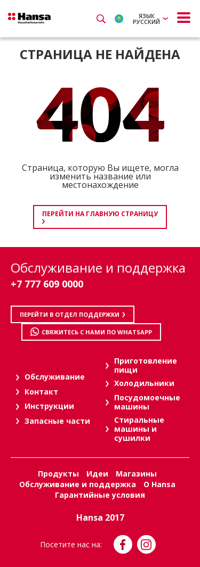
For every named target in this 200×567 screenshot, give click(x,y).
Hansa (29, 18)
